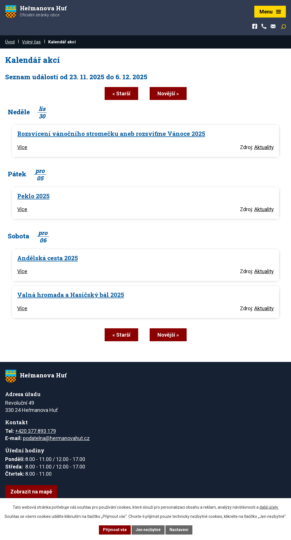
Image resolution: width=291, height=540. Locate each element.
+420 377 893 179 (35, 431)
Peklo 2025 (33, 196)
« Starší (121, 93)
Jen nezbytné (148, 529)
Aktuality (264, 147)
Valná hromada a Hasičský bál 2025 (70, 295)
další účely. (269, 507)
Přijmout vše (115, 529)
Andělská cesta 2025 (47, 258)
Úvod (10, 42)
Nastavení (178, 529)
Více (22, 147)
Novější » (168, 93)
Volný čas (31, 42)
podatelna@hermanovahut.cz (56, 438)
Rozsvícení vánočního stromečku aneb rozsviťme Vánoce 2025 (111, 134)
